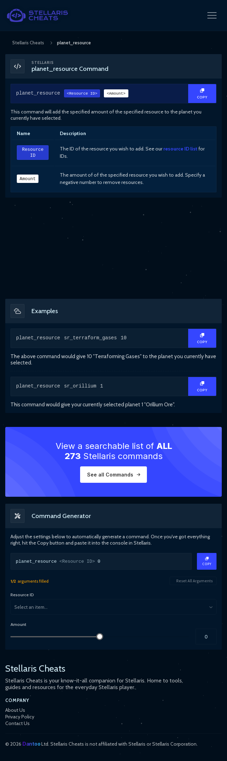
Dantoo (31, 744)
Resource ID (32, 153)
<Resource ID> (82, 94)
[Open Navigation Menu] (212, 15)
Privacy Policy (19, 717)
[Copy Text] (202, 93)
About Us (15, 710)
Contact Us (17, 723)
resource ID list (180, 149)
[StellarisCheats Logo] (37, 15)
